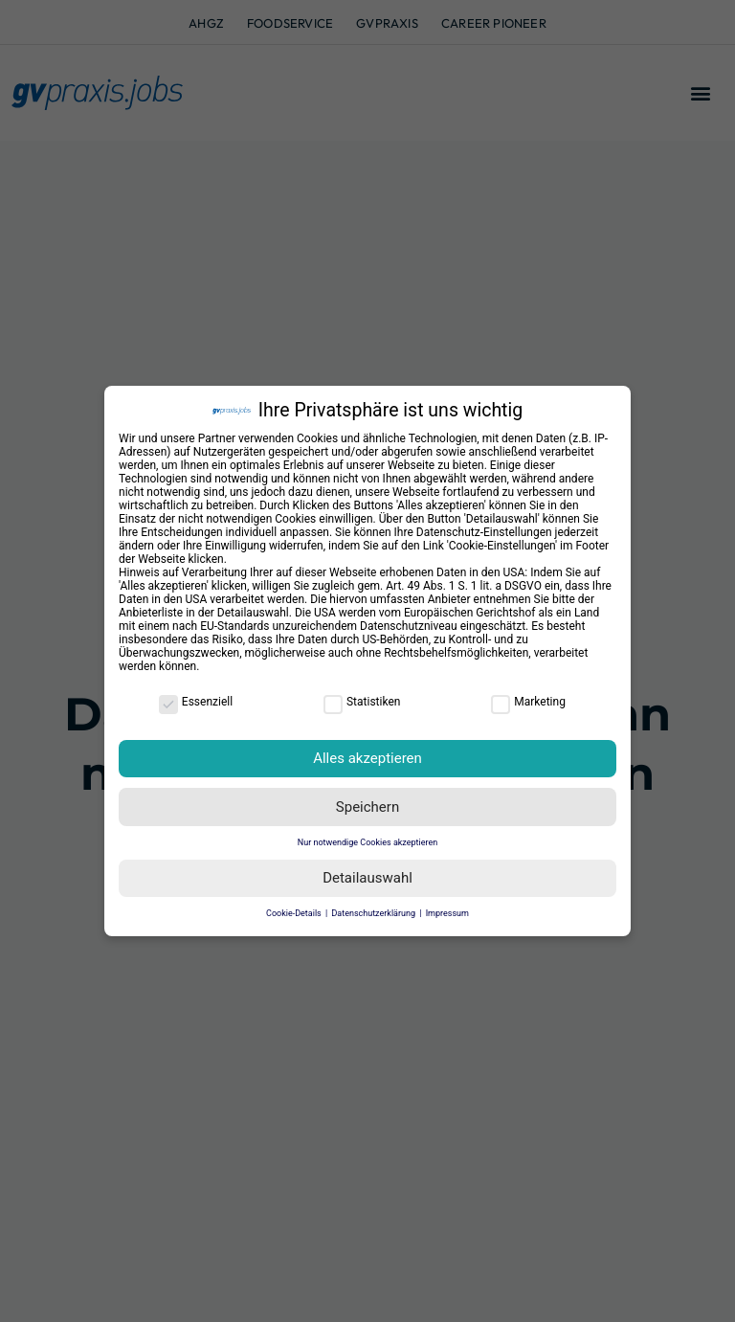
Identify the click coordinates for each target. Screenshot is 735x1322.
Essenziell (196, 701)
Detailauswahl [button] (367, 877)
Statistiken (361, 701)
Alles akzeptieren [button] (367, 758)
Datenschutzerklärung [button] (374, 913)
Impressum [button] (447, 913)
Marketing (528, 701)
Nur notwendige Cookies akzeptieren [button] (367, 842)
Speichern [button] (367, 807)
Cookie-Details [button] (294, 913)
